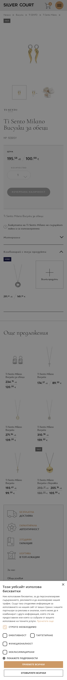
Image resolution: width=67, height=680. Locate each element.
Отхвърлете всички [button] (33, 672)
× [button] (63, 584)
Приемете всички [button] (33, 664)
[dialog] (33, 340)
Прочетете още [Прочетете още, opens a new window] (45, 621)
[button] (33, 658)
